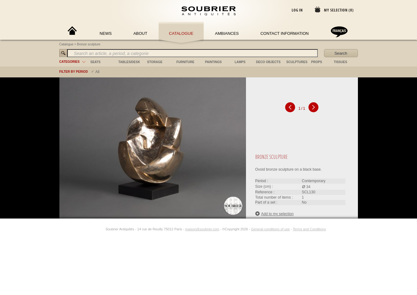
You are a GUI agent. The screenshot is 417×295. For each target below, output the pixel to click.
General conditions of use (270, 229)
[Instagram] (101, 229)
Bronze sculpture (88, 44)
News (106, 33)
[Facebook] (94, 229)
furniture (185, 62)
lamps (239, 62)
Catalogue (181, 33)
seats (95, 62)
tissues (340, 62)
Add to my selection (274, 213)
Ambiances (227, 33)
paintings (213, 62)
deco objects (268, 62)
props (316, 62)
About (140, 33)
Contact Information (284, 33)
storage (154, 62)
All (97, 72)
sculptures (297, 62)
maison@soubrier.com (202, 229)
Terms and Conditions (309, 229)
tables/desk (129, 62)
